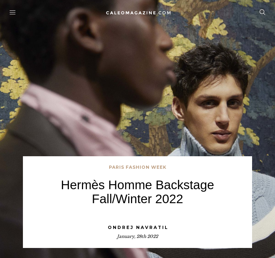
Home (137, 12)
